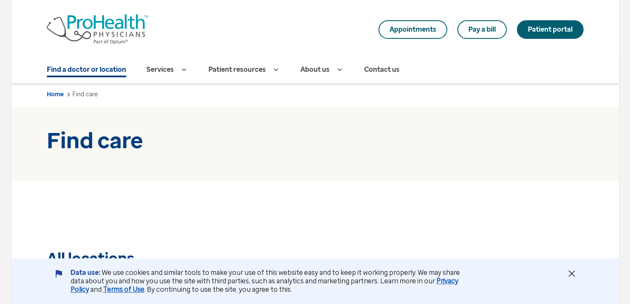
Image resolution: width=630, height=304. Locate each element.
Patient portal (550, 29)
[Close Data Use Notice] (572, 274)
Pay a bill (482, 29)
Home (55, 94)
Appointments (412, 29)
